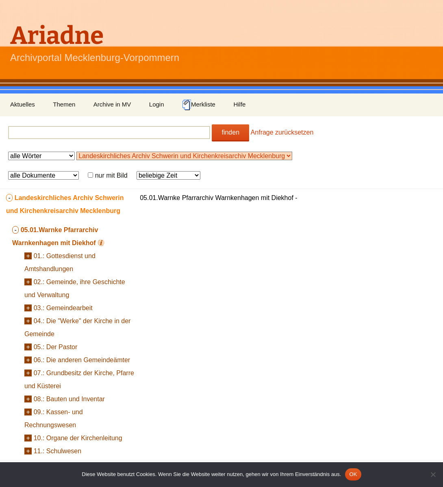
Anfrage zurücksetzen (282, 132)
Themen (64, 104)
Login (156, 104)
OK (353, 474)
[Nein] (433, 474)
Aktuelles (22, 104)
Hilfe (239, 104)
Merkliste (198, 105)
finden (230, 132)
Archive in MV (112, 104)
